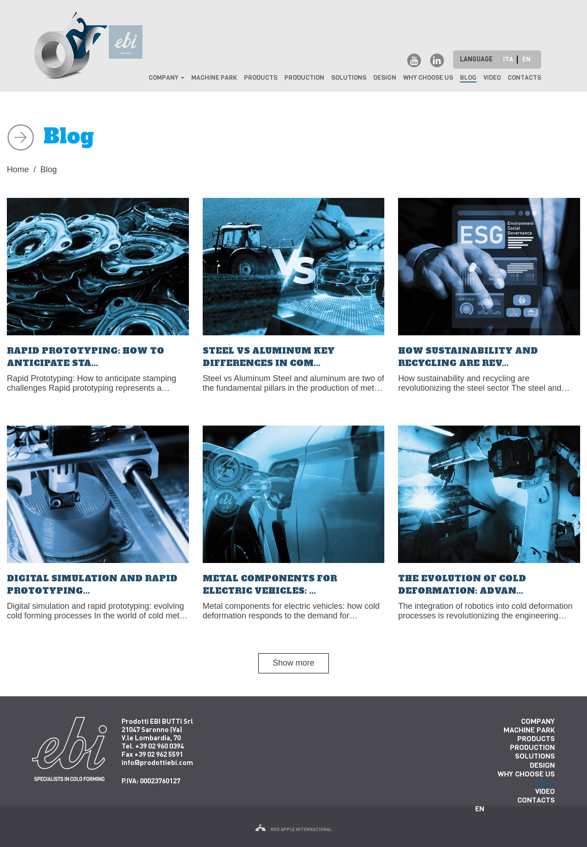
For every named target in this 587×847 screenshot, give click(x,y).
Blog (468, 77)
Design (384, 77)
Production (304, 77)
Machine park (214, 77)
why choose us (428, 77)
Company (166, 77)
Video (492, 77)
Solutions (348, 77)
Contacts (524, 77)
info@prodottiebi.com (157, 762)
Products (260, 77)
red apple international (293, 829)
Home (18, 169)
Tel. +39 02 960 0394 (153, 746)
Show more (293, 662)
